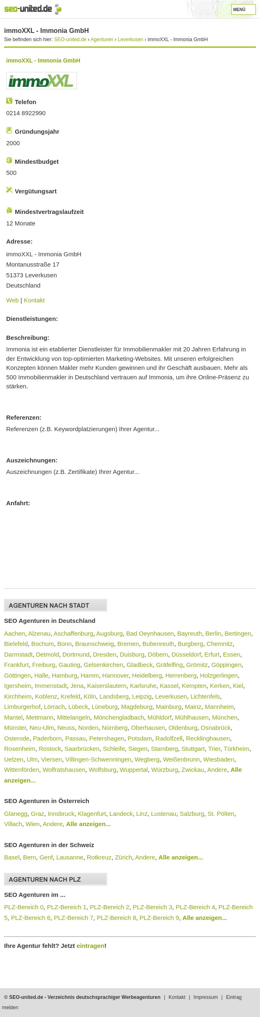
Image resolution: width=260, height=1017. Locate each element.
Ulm (32, 759)
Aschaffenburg (73, 633)
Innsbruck (61, 813)
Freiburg (43, 664)
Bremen (128, 643)
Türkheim (236, 748)
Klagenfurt (92, 813)
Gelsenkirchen (103, 664)
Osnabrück (216, 727)
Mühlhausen (192, 717)
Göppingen (226, 664)
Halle (41, 675)
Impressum (205, 997)
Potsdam (140, 738)
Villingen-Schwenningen (98, 759)
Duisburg (132, 654)
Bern (29, 857)
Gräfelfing (169, 664)
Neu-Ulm (42, 727)
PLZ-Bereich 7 (73, 917)
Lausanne (70, 857)
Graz (37, 813)
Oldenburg (182, 727)
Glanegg (16, 813)
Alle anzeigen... (88, 823)
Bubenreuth (158, 643)
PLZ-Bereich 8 (116, 917)
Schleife (114, 748)
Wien (32, 823)
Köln (90, 696)
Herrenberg (181, 675)
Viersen (51, 759)
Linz (142, 813)
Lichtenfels (205, 696)
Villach (13, 823)
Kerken (220, 685)
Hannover (115, 675)
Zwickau (192, 769)
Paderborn (47, 738)
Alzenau (39, 633)
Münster (15, 727)
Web (12, 300)
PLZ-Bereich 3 (152, 906)
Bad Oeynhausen (150, 633)
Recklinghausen (208, 738)
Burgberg (190, 643)
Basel (12, 857)
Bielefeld (16, 643)
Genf (46, 857)
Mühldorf (160, 717)
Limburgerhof (22, 706)
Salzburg (192, 813)
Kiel (238, 685)
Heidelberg (147, 675)
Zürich (123, 857)
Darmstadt (18, 654)
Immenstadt (51, 685)
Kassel (169, 685)
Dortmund (76, 654)
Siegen (138, 748)
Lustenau (163, 813)
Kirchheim (18, 696)
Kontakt (34, 300)
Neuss (66, 727)
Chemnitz (219, 643)
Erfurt (212, 654)
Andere (217, 769)
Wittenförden (21, 769)
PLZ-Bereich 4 (195, 906)
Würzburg (164, 769)
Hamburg (64, 675)
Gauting (70, 664)
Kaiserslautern (107, 685)
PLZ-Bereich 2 (109, 906)
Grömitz (197, 664)
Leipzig (142, 696)
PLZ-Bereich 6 (31, 917)
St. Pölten (221, 813)
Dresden (104, 654)
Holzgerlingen (219, 675)
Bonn (64, 643)
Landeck (121, 813)
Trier (214, 748)
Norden (88, 727)
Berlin (213, 633)
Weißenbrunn (181, 759)
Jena (77, 685)
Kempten (194, 685)
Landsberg (114, 696)
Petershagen (106, 738)
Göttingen (17, 675)
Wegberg (147, 759)
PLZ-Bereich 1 (66, 906)
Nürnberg (115, 727)
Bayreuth (189, 633)
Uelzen (13, 759)
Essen (231, 654)
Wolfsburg (102, 769)
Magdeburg (136, 706)
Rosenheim (19, 748)
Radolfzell (169, 738)
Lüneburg (105, 706)
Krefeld (71, 696)
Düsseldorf (186, 654)
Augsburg (109, 633)
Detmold (47, 654)
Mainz (193, 706)
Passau (75, 738)
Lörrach (54, 706)
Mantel (13, 717)
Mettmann (39, 717)
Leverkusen (171, 696)
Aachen (14, 633)
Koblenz (46, 696)
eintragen (90, 945)
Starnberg (164, 748)
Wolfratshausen (63, 769)
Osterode (17, 738)
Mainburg (169, 706)
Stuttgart (193, 748)
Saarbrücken (82, 748)
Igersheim (17, 685)
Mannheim (219, 706)
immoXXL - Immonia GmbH (43, 60)
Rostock (50, 748)
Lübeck (78, 706)
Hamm (90, 675)
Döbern (158, 654)
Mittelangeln (73, 717)
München (224, 717)
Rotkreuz (99, 857)
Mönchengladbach (119, 717)
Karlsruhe (143, 685)
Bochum (42, 643)
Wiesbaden (218, 759)
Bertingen (238, 633)
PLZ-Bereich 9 (159, 917)
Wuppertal (134, 769)
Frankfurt (16, 664)
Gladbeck (140, 664)
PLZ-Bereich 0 (24, 906)
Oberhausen (148, 727)
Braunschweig (94, 643)
